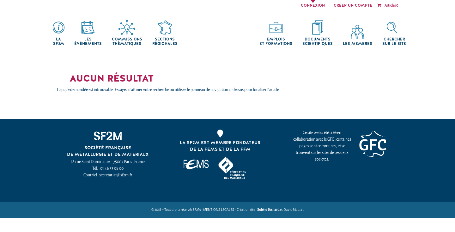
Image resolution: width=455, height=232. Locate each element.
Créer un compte (353, 5)
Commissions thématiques (127, 41)
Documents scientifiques (317, 41)
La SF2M (58, 41)
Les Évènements (88, 41)
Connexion (313, 5)
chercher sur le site (394, 41)
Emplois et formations (275, 41)
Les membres (357, 43)
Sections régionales (165, 41)
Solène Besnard (268, 209)
